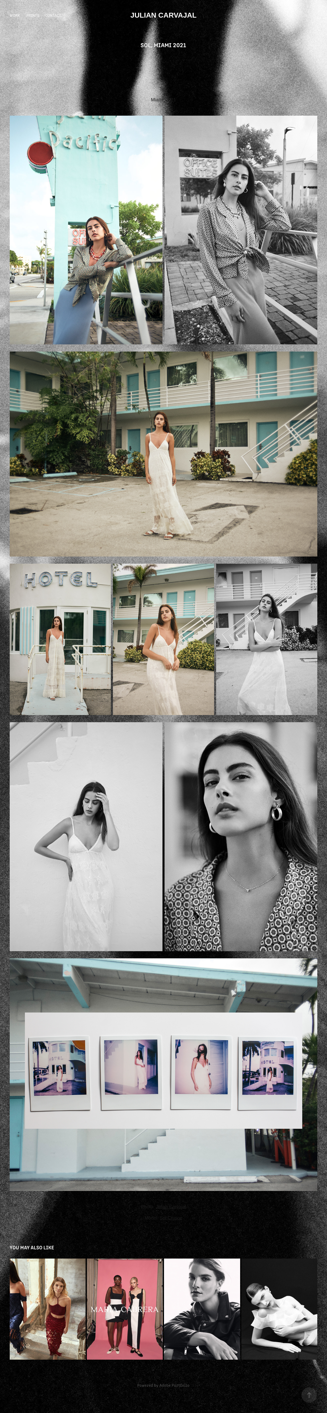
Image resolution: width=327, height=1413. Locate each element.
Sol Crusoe (171, 1218)
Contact (53, 15)
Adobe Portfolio (174, 1385)
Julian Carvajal (164, 15)
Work (15, 15)
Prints (32, 15)
